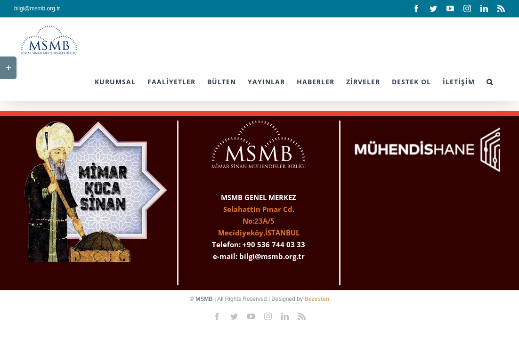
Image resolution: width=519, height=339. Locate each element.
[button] (501, 81)
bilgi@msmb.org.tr (37, 8)
